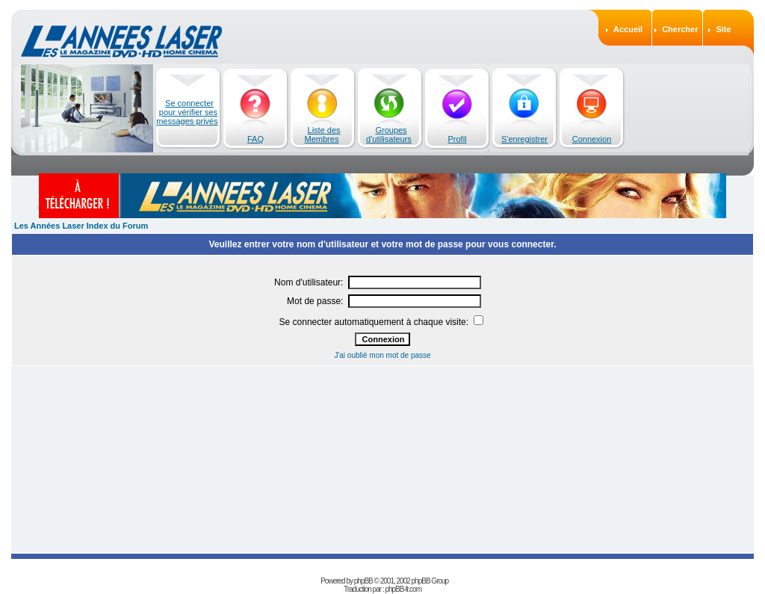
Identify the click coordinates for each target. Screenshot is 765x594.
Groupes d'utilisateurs (389, 134)
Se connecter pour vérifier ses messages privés (187, 112)
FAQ (255, 138)
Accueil (627, 29)
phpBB (363, 581)
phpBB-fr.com (403, 589)
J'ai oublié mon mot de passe (382, 355)
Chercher (680, 29)
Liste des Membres (323, 134)
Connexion (592, 138)
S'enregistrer (524, 138)
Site (723, 29)
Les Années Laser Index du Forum (81, 225)
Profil (456, 138)
